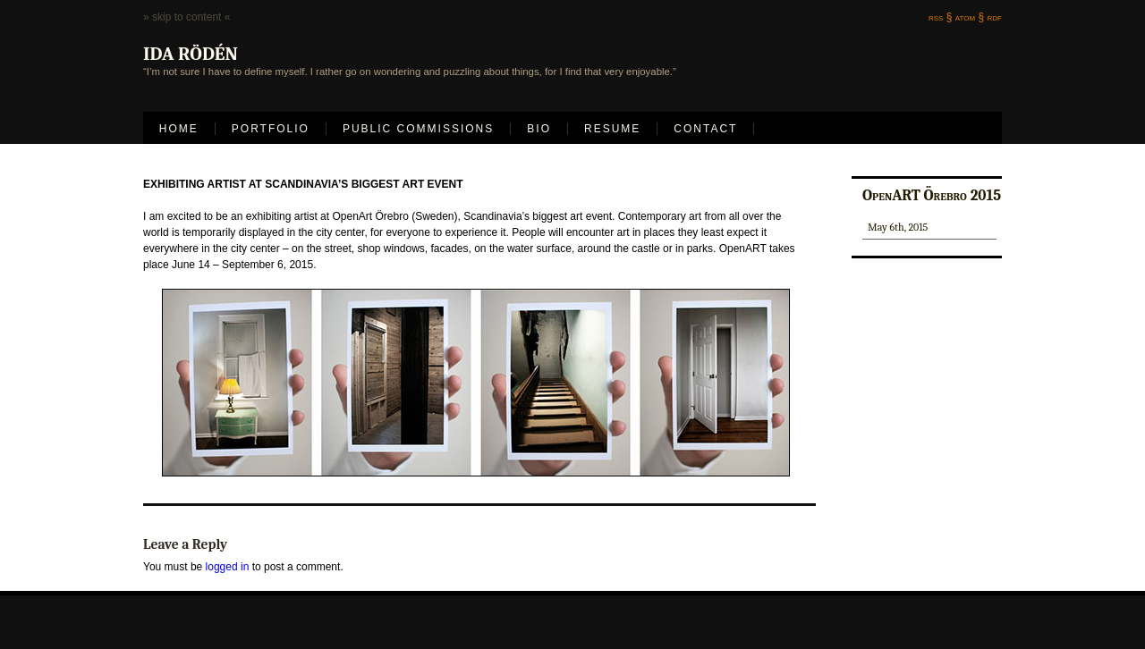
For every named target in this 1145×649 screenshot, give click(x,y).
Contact (705, 128)
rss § (940, 17)
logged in (228, 566)
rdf (995, 17)
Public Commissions (418, 128)
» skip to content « (186, 17)
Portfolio (271, 128)
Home (179, 128)
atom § (969, 17)
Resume (612, 128)
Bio (539, 128)
